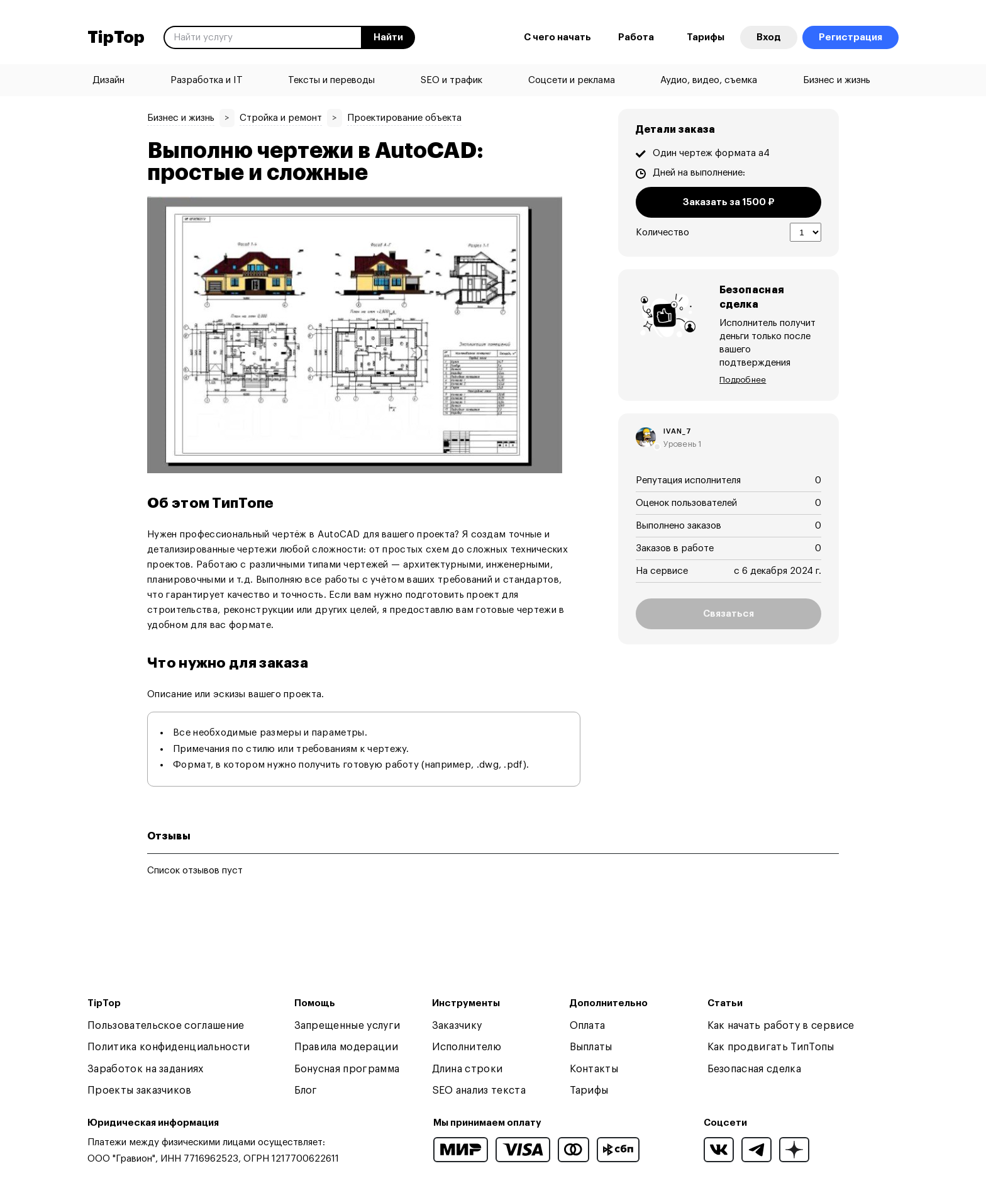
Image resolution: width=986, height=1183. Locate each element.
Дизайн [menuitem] (108, 80)
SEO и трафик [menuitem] (451, 80)
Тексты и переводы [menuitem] (331, 80)
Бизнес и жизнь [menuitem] (836, 80)
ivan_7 (677, 417)
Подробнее (742, 366)
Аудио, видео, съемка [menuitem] (708, 80)
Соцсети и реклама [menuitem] (571, 80)
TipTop (116, 38)
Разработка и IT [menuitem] (206, 80)
